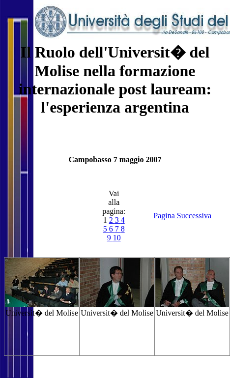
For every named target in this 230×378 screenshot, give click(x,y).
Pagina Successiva (182, 215)
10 (117, 237)
